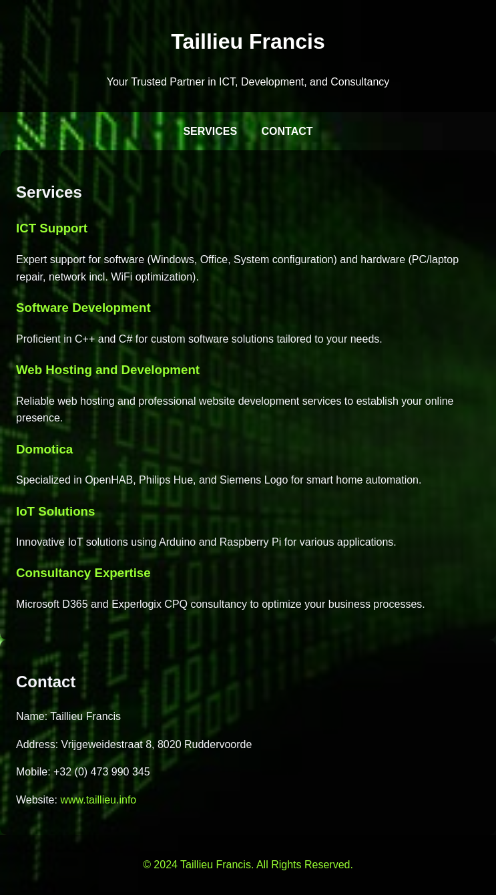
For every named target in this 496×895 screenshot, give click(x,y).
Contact (287, 131)
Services (210, 131)
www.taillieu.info (98, 800)
